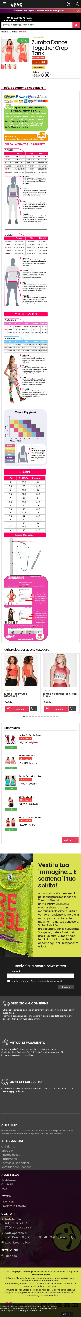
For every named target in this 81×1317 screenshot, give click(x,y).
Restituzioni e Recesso (16, 1167)
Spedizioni (8, 1151)
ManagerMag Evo (40, 1274)
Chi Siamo (8, 1146)
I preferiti (7, 1202)
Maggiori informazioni (31, 1310)
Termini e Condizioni (15, 1163)
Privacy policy (10, 1155)
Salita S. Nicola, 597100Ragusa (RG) (16, 1223)
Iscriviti (66, 987)
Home (4, 31)
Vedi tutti (70, 839)
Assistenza (8, 1180)
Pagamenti (9, 1159)
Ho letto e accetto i (18, 981)
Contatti (7, 1184)
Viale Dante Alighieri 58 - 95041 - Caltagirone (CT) (37, 1235)
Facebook (9, 1256)
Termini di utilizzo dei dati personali (46, 981)
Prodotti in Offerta (13, 1206)
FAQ (4, 1188)
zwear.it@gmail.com (17, 1242)
